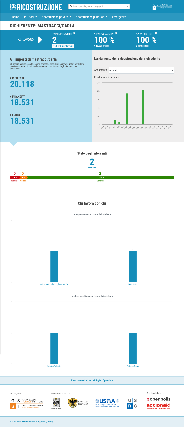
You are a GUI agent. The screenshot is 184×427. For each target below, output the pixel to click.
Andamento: (101, 69)
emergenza (119, 17)
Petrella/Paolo (133, 366)
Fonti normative (79, 380)
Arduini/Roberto (54, 366)
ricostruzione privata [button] (55, 17)
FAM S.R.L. (133, 284)
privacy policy (47, 421)
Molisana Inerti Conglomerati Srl (54, 284)
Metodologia (95, 380)
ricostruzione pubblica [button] (90, 17)
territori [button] (29, 17)
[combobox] (96, 6)
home (15, 17)
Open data (108, 380)
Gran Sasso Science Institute (24, 421)
